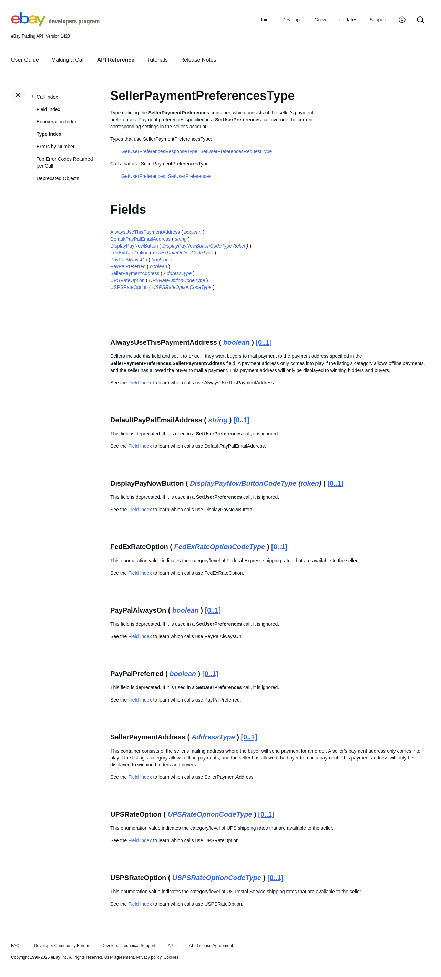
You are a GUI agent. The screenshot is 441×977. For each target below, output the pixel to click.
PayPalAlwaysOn (128, 259)
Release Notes (198, 60)
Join (264, 19)
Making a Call (68, 60)
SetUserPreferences (189, 176)
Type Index (49, 134)
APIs (172, 945)
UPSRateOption (127, 280)
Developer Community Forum (61, 945)
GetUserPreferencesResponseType (159, 151)
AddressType (178, 273)
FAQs (16, 945)
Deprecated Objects (58, 178)
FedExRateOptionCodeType (183, 252)
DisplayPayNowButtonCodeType (197, 246)
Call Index (47, 97)
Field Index (48, 109)
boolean (193, 232)
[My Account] (402, 20)
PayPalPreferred (128, 266)
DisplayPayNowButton (134, 246)
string (181, 239)
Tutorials (157, 60)
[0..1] (264, 342)
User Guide (25, 60)
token (241, 246)
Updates (348, 19)
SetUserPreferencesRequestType (236, 151)
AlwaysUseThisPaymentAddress (145, 232)
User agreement (119, 957)
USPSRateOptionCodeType (182, 287)
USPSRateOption (129, 287)
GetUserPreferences (143, 176)
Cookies (171, 957)
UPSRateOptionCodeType (177, 280)
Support (378, 19)
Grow (320, 19)
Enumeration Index (57, 121)
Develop (291, 19)
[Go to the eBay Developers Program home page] (55, 24)
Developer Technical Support (128, 945)
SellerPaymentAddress (134, 273)
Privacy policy (148, 957)
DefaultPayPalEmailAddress (140, 239)
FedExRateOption (129, 252)
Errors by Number (55, 146)
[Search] (420, 20)
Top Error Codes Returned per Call (65, 162)
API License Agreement (211, 945)
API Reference (116, 60)
